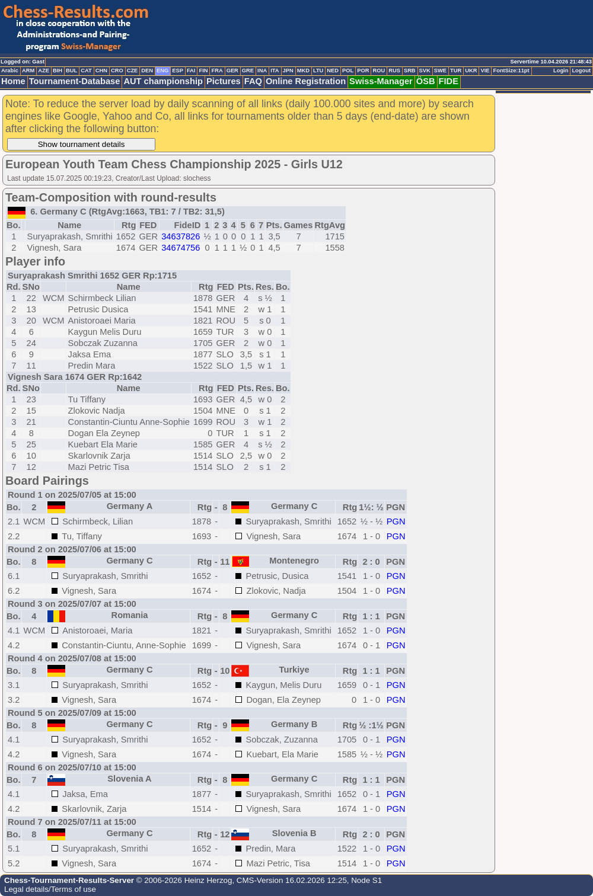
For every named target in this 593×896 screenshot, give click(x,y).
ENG (162, 70)
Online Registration (306, 81)
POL (347, 70)
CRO (117, 70)
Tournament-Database (74, 81)
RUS (394, 70)
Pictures (223, 81)
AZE (43, 70)
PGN (396, 521)
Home (13, 81)
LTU (318, 70)
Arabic (9, 70)
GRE (248, 70)
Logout (581, 70)
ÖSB (425, 81)
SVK (425, 70)
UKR (471, 70)
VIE (484, 70)
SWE (440, 70)
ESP (177, 70)
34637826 (180, 236)
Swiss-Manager (381, 81)
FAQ (253, 81)
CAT (86, 70)
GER (232, 70)
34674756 (180, 247)
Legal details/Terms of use (50, 889)
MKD (303, 70)
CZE (132, 70)
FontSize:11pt (511, 70)
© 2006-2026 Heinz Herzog (183, 880)
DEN (147, 70)
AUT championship (163, 81)
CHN (101, 70)
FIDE (448, 81)
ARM (28, 70)
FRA (216, 70)
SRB (410, 70)
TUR (455, 70)
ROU (378, 70)
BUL (71, 70)
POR (363, 70)
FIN (203, 70)
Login (560, 70)
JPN (288, 70)
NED (333, 70)
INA (262, 70)
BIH (57, 70)
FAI (191, 70)
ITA (274, 70)
